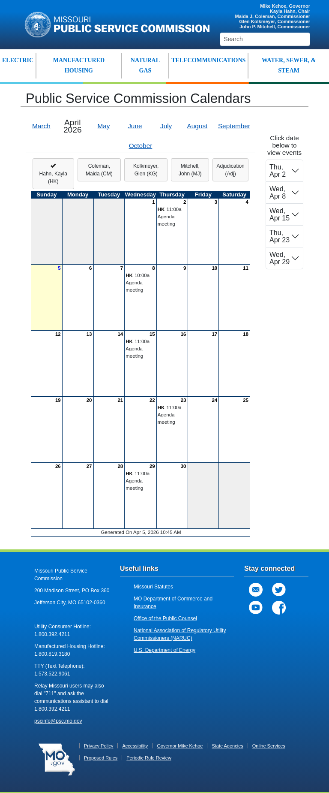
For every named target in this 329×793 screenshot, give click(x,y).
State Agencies (227, 745)
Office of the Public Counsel (165, 618)
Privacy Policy (98, 745)
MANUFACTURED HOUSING (79, 65)
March (41, 126)
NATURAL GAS (145, 65)
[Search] (265, 39)
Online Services (268, 745)
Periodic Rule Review (148, 757)
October (141, 145)
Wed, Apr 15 (279, 214)
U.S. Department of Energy (164, 650)
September (234, 126)
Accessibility (135, 745)
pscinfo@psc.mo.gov (58, 721)
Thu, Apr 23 (279, 236)
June (135, 126)
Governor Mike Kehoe (180, 745)
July (166, 126)
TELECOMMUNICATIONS (208, 60)
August (197, 126)
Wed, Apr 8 (277, 192)
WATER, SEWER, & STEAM (289, 65)
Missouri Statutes (153, 587)
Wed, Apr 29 (279, 258)
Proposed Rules (100, 757)
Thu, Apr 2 (277, 170)
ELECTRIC (17, 60)
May (104, 126)
